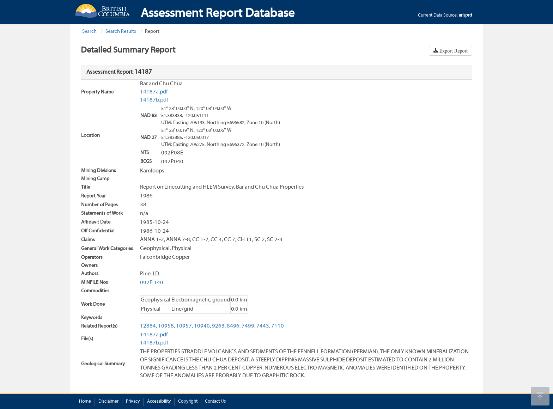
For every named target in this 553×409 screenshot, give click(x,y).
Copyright (188, 401)
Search (89, 31)
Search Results (120, 31)
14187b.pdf (154, 100)
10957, (184, 326)
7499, (248, 326)
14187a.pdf (154, 92)
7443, (263, 326)
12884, (148, 326)
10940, (202, 326)
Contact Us (215, 401)
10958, (166, 326)
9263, (219, 326)
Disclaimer (108, 401)
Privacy (133, 401)
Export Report (453, 50)
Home (85, 401)
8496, (234, 326)
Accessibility (159, 401)
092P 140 (151, 283)
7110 (277, 326)
